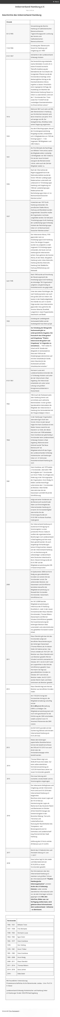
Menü (57, 2)
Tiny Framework (14, 1011)
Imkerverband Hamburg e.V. (30, 6)
